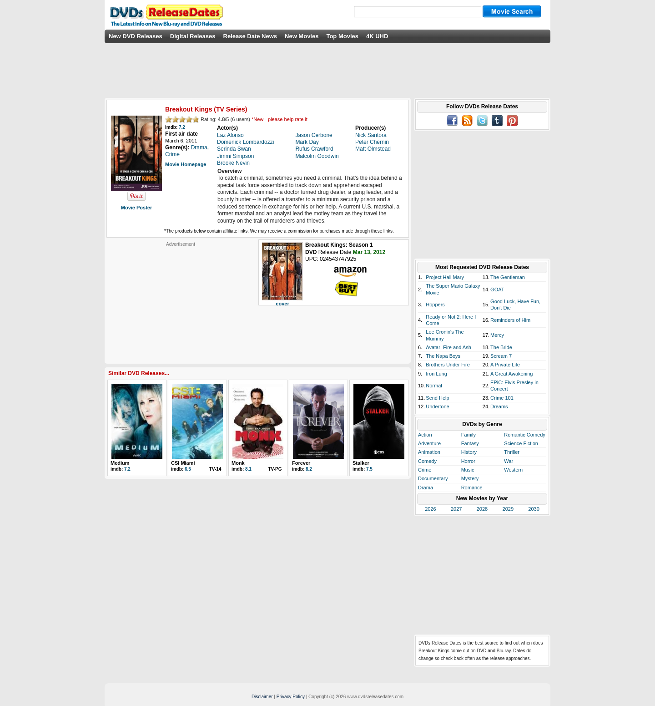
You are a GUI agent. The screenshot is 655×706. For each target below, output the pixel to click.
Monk (238, 463)
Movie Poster (136, 207)
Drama (425, 487)
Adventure (429, 443)
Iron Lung (436, 373)
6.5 (188, 469)
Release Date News (250, 36)
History (469, 452)
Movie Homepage (185, 164)
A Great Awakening (511, 373)
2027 (456, 509)
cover (282, 303)
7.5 (369, 469)
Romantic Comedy (524, 434)
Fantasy (470, 443)
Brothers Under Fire (448, 364)
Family (468, 434)
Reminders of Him (510, 320)
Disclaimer (262, 696)
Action (425, 434)
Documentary (433, 478)
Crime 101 (502, 398)
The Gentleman (507, 277)
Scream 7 (501, 356)
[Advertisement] (180, 304)
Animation (429, 452)
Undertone (437, 406)
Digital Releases (193, 36)
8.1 (248, 469)
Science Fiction (521, 443)
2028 (482, 509)
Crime (424, 469)
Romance (472, 487)
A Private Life (505, 364)
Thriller (511, 452)
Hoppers (435, 304)
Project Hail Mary (445, 277)
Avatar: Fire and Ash (448, 347)
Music (467, 469)
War (508, 461)
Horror (468, 461)
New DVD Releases (135, 36)
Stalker (361, 463)
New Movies (301, 36)
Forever (301, 463)
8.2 (309, 469)
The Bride (501, 347)
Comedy (427, 461)
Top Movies (342, 36)
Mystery (470, 478)
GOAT (497, 289)
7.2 (182, 127)
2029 (508, 509)
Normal (434, 385)
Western (513, 469)
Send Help (437, 398)
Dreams (499, 406)
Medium (120, 463)
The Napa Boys (443, 356)
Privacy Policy (291, 696)
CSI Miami (183, 463)
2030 (533, 509)
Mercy (497, 335)
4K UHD (377, 36)
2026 (430, 509)
